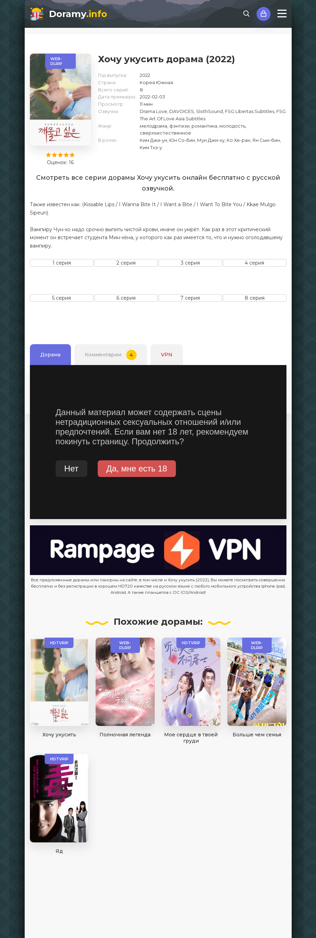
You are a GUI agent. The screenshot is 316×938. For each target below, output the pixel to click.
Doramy (78, 13)
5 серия (61, 298)
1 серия (61, 263)
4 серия (254, 263)
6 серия (126, 298)
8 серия (255, 298)
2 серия (126, 263)
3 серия (190, 263)
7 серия (190, 298)
